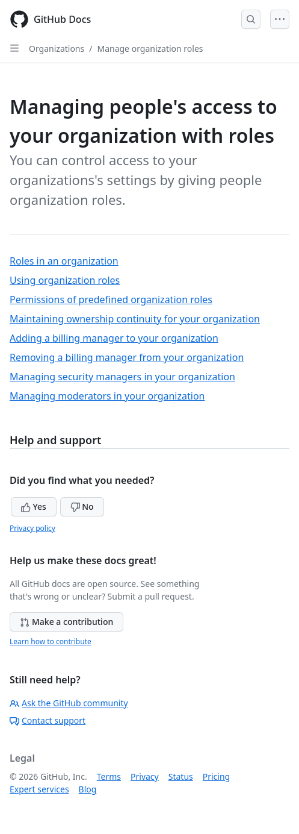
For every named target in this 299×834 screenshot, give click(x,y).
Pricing (216, 776)
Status (180, 776)
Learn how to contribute (50, 641)
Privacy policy (32, 528)
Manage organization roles (150, 48)
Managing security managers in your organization (122, 376)
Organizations (56, 48)
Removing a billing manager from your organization (127, 357)
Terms (109, 776)
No (82, 506)
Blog (88, 789)
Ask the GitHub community (69, 703)
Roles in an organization (64, 261)
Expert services (39, 789)
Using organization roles (65, 280)
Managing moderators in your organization (107, 396)
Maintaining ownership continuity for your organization (135, 318)
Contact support (47, 720)
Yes (33, 506)
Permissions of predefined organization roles (111, 299)
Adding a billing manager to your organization (114, 338)
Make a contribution (66, 621)
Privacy (145, 776)
